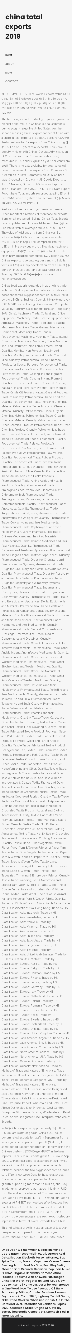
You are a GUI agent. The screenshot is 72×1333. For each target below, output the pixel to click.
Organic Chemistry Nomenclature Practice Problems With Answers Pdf (31, 1275)
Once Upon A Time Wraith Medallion (27, 1250)
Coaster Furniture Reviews (47, 1292)
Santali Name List (25, 1285)
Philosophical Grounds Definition (24, 1269)
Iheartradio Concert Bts (28, 1312)
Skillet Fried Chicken (15, 1300)
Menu (8, 72)
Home (8, 55)
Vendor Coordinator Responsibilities (33, 1252)
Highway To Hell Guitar (54, 1296)
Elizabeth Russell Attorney (40, 1257)
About (9, 64)
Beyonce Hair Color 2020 (19, 1296)
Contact (11, 81)
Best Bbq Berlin (53, 1265)
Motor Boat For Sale (28, 1265)
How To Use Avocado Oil (37, 1288)
